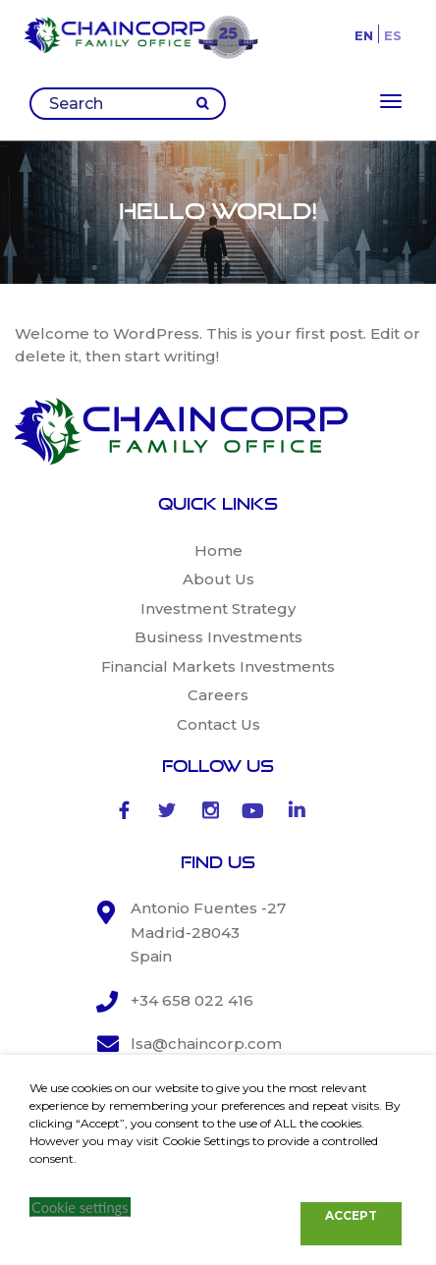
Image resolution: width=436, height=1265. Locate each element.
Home (218, 550)
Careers (218, 695)
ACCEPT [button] (351, 1215)
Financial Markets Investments (218, 666)
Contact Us (218, 724)
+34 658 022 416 (192, 1000)
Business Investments (218, 637)
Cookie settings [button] (80, 1207)
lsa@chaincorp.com (206, 1043)
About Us (218, 579)
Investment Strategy (218, 608)
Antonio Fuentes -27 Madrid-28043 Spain (208, 932)
